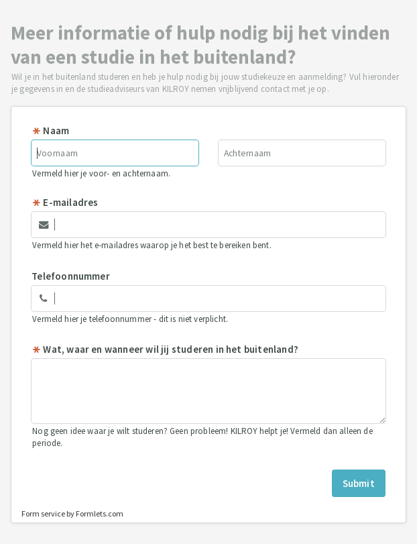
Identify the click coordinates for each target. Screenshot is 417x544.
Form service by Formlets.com (72, 513)
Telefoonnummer (71, 276)
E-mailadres (65, 202)
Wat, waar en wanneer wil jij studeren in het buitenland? (165, 349)
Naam (50, 130)
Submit (359, 483)
